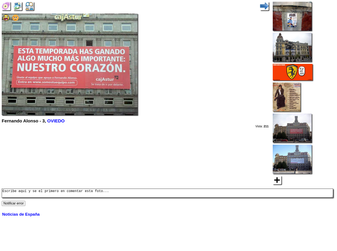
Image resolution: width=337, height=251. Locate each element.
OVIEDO (56, 120)
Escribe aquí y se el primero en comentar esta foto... (167, 194)
